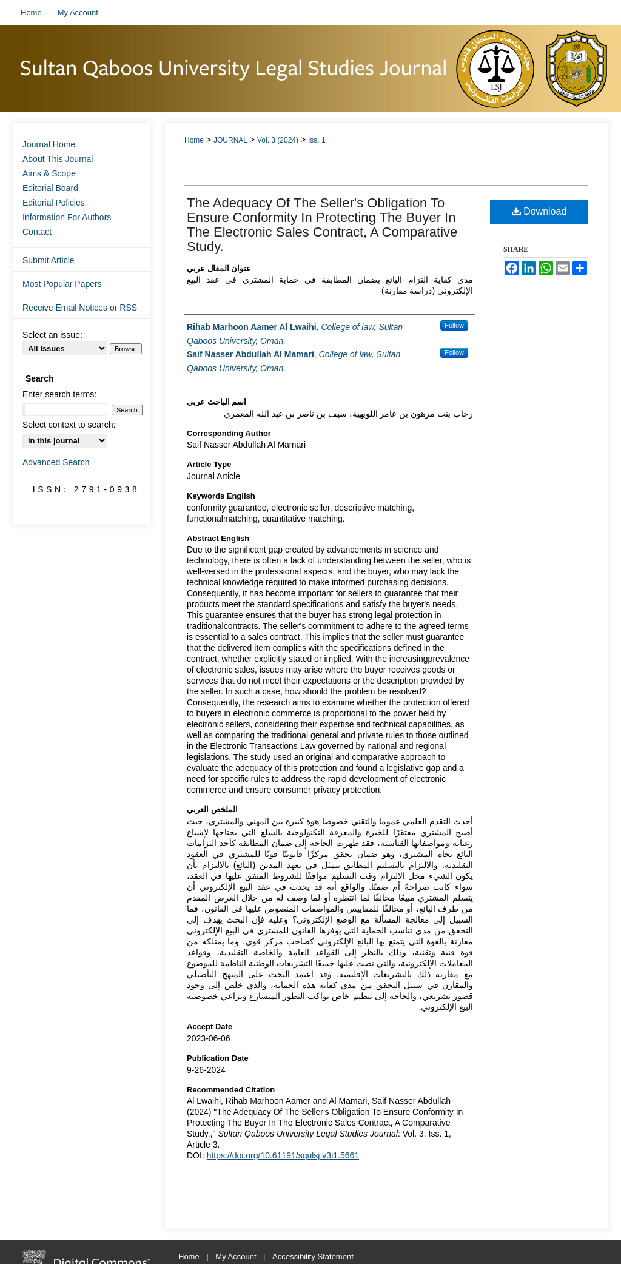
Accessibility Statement (313, 1256)
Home (194, 140)
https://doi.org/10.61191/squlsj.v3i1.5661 (283, 1155)
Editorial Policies (53, 202)
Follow (454, 325)
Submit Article (48, 260)
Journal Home (48, 144)
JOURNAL (230, 140)
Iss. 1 (317, 140)
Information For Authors (66, 217)
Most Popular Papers (62, 284)
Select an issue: (52, 335)
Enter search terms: (59, 394)
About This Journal (57, 159)
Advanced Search (56, 462)
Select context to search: (68, 424)
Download (539, 211)
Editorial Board (50, 188)
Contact (37, 232)
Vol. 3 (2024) (277, 140)
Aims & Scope (49, 173)
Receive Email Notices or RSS (79, 307)
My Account (236, 1256)
